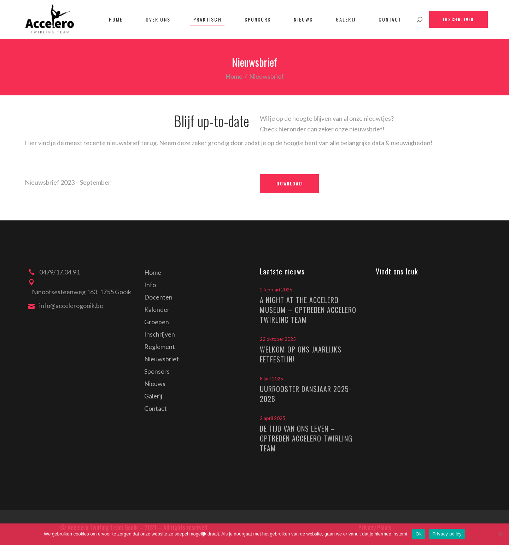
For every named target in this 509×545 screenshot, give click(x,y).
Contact (155, 408)
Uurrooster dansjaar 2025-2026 (305, 394)
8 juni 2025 (271, 378)
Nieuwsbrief (161, 359)
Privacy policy (447, 534)
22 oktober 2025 (278, 339)
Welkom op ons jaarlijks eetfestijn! (300, 354)
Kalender (157, 309)
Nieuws (154, 383)
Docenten (158, 297)
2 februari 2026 (276, 289)
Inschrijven (159, 334)
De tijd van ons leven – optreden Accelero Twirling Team (306, 438)
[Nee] (500, 534)
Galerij (153, 396)
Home (234, 76)
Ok (419, 534)
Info (150, 285)
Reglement (159, 346)
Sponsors (157, 371)
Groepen (156, 322)
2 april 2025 (272, 418)
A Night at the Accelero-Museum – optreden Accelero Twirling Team (308, 310)
